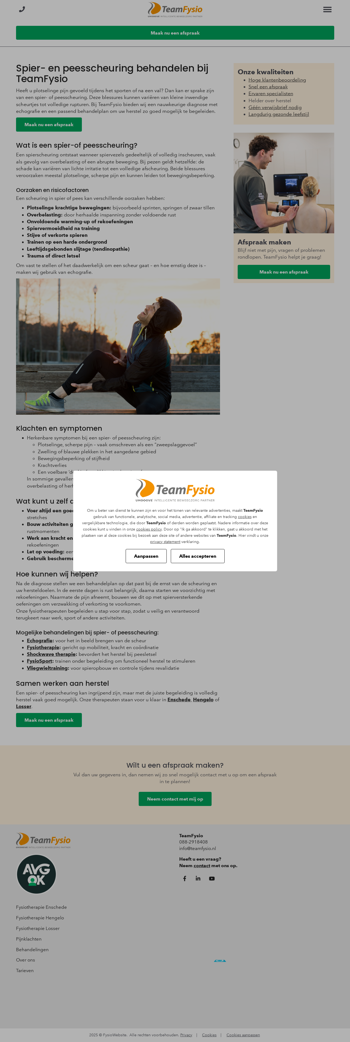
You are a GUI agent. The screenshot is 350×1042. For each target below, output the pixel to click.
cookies (245, 516)
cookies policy (149, 529)
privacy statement (165, 541)
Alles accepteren (197, 556)
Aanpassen (146, 556)
